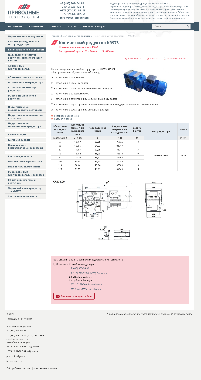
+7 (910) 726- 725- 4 (72, 7)
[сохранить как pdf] (175, 58)
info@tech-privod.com (74, 17)
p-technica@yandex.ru (18, 356)
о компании (35, 26)
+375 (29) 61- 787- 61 (72, 14)
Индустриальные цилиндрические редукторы (25, 108)
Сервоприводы (17, 134)
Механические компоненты (24, 166)
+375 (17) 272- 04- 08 (72, 10)
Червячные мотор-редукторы (25, 36)
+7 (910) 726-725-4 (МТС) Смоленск (88, 273)
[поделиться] (132, 58)
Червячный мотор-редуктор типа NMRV (24, 190)
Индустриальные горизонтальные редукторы (24, 125)
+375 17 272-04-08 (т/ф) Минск (85, 284)
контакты (55, 26)
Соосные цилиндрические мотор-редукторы (23, 43)
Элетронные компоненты (22, 196)
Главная (55, 35)
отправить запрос (94, 26)
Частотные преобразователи (25, 161)
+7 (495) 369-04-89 (79, 268)
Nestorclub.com (49, 368)
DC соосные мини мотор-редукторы (22, 97)
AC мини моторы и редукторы (25, 77)
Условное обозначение (66, 115)
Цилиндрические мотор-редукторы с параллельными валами (25, 57)
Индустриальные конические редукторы (25, 117)
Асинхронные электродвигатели (19, 67)
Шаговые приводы (19, 139)
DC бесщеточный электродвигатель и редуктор (26, 173)
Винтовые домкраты (20, 156)
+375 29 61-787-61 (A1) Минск (85, 289)
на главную (15, 26)
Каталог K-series (63, 118)
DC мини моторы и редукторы (25, 82)
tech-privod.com (15, 361)
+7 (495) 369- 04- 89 (72, 3)
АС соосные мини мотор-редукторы (22, 89)
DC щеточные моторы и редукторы (22, 181)
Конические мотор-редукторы (26, 49)
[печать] (152, 58)
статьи (72, 26)
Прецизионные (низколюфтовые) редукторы (25, 147)
